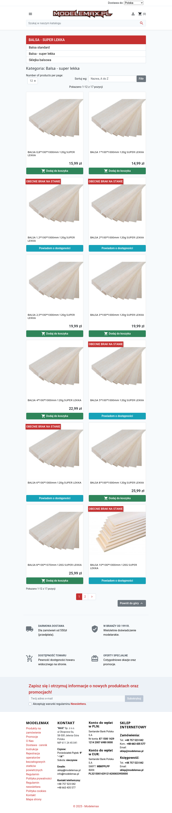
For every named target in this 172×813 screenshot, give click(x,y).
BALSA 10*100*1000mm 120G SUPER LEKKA (113, 566)
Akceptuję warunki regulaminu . (60, 704)
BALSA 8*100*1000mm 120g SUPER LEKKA (117, 482)
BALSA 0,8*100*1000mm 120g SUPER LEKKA (51, 153)
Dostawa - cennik (36, 745)
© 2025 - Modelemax (86, 806)
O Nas (30, 741)
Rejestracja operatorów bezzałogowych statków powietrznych (35, 762)
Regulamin (32, 774)
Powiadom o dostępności (55, 248)
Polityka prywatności (39, 778)
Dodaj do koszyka (54, 171)
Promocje (32, 736)
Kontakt (31, 795)
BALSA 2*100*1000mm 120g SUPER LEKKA (117, 237)
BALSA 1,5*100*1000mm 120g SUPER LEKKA (51, 239)
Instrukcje (32, 749)
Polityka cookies (36, 791)
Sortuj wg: (81, 78)
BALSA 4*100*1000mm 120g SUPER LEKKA (54, 400)
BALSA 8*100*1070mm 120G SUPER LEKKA (55, 564)
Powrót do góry (132, 603)
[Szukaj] (86, 23)
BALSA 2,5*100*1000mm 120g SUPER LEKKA (51, 316)
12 (31, 80)
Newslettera (78, 704)
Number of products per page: (44, 75)
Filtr (141, 78)
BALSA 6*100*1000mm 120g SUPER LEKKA (54, 482)
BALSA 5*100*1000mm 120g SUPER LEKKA (117, 400)
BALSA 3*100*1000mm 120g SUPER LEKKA (117, 314)
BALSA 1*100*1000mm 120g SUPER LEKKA (117, 152)
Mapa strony (34, 799)
